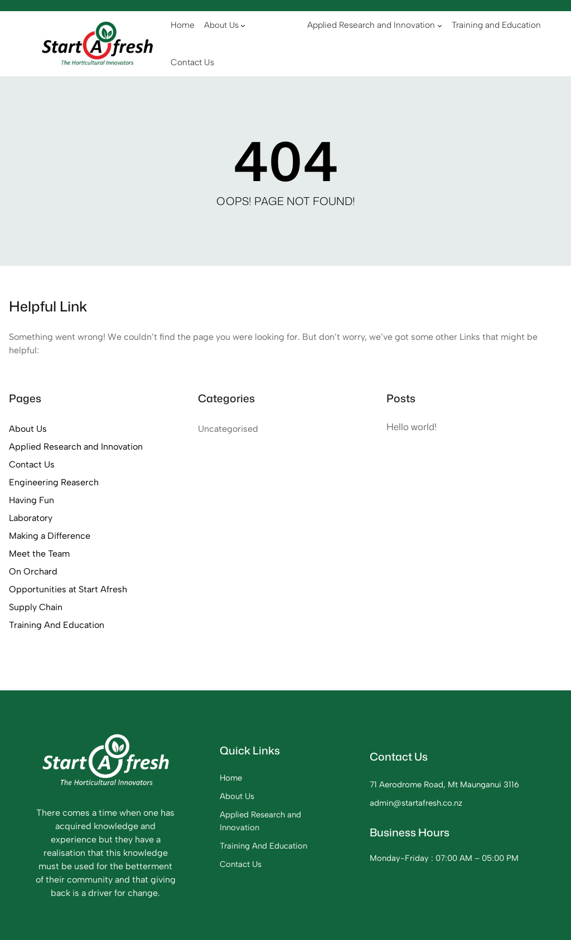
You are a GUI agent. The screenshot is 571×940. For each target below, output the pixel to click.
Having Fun (31, 500)
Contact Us (32, 464)
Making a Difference (49, 535)
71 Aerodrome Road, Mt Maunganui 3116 (444, 785)
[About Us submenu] (242, 25)
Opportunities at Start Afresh (68, 589)
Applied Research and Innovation (76, 446)
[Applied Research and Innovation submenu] (439, 24)
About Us (28, 428)
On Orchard (33, 571)
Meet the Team (39, 553)
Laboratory (30, 518)
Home (231, 778)
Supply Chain (35, 607)
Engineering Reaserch (54, 482)
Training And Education (56, 625)
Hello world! (411, 426)
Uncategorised (228, 428)
